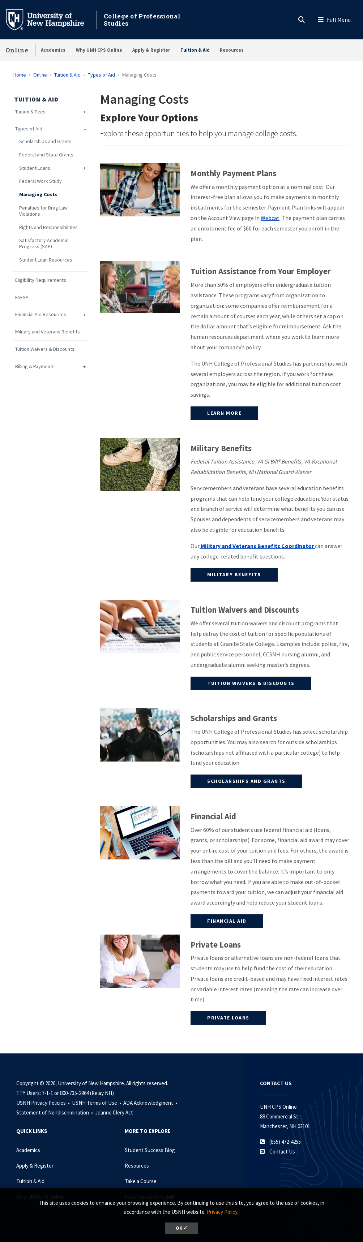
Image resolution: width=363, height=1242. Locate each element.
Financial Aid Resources (40, 314)
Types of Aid (101, 75)
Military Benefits (234, 574)
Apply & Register (151, 50)
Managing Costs (38, 194)
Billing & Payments (35, 366)
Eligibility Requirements (40, 280)
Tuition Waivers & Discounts (44, 349)
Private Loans (228, 1017)
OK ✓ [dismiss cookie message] (182, 1228)
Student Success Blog (150, 1150)
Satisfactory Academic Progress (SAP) (43, 243)
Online (16, 50)
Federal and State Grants (46, 155)
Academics (53, 50)
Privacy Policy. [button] (222, 1211)
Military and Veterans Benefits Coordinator (257, 545)
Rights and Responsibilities (48, 227)
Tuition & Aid (195, 50)
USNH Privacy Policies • (43, 1102)
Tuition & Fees (30, 112)
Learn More (224, 413)
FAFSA (22, 297)
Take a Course (141, 1181)
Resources (232, 50)
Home (19, 75)
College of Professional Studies (142, 19)
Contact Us (282, 1151)
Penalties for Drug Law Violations (43, 211)
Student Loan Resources (45, 260)
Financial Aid (227, 921)
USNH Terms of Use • (97, 1102)
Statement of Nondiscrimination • (55, 1112)
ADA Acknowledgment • (150, 1102)
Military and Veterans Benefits (47, 332)
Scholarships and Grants (45, 141)
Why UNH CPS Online (99, 50)
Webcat (270, 217)
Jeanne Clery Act (114, 1112)
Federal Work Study (40, 181)
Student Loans (34, 168)
